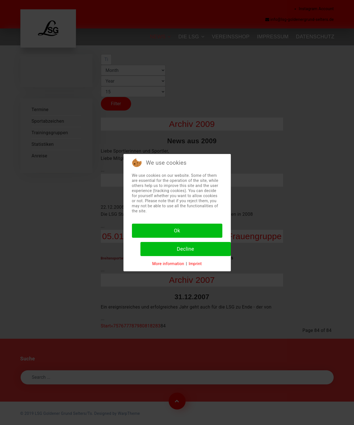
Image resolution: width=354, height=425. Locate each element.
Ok (177, 231)
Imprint (195, 263)
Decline (185, 249)
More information (168, 263)
